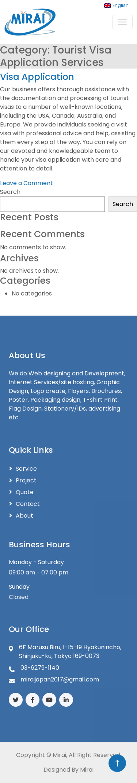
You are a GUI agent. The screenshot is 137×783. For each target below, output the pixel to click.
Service (26, 468)
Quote (25, 492)
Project (26, 480)
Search (10, 192)
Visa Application (37, 76)
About (24, 515)
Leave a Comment (26, 183)
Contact (28, 504)
